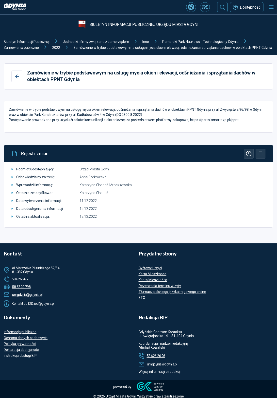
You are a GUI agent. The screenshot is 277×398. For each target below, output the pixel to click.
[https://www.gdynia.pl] (15, 7)
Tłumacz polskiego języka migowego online (172, 292)
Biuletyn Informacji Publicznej (26, 42)
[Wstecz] (17, 76)
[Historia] (249, 154)
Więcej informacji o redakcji (159, 372)
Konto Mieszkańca (153, 280)
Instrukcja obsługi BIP (20, 356)
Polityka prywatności (20, 344)
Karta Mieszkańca (152, 274)
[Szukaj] (222, 7)
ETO (142, 298)
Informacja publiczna (20, 332)
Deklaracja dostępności (21, 350)
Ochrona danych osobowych (26, 338)
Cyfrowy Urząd (150, 268)
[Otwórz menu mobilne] (271, 7)
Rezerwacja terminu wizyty (160, 286)
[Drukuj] (260, 154)
